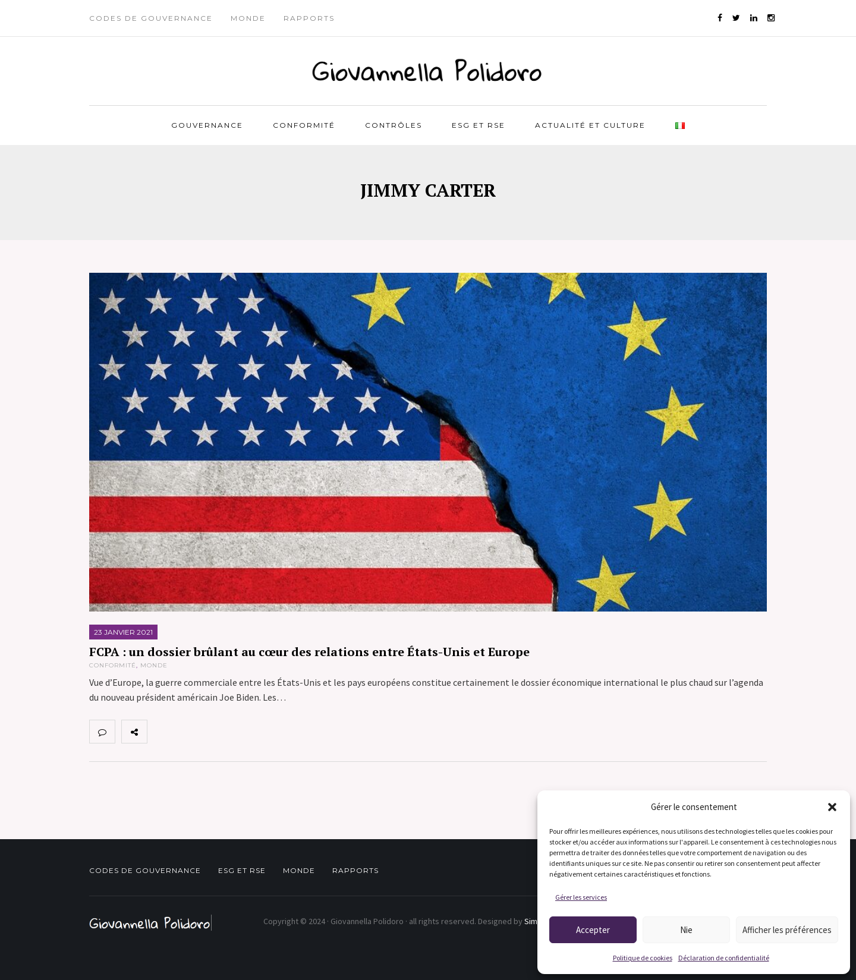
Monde (248, 18)
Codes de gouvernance (151, 18)
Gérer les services (581, 897)
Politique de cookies (642, 957)
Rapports (309, 18)
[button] (832, 807)
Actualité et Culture (590, 125)
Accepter (593, 929)
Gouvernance (207, 125)
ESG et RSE (478, 125)
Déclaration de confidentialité (723, 957)
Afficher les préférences (787, 929)
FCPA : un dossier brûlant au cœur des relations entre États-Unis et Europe (309, 652)
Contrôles (393, 125)
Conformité (304, 125)
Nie (686, 929)
